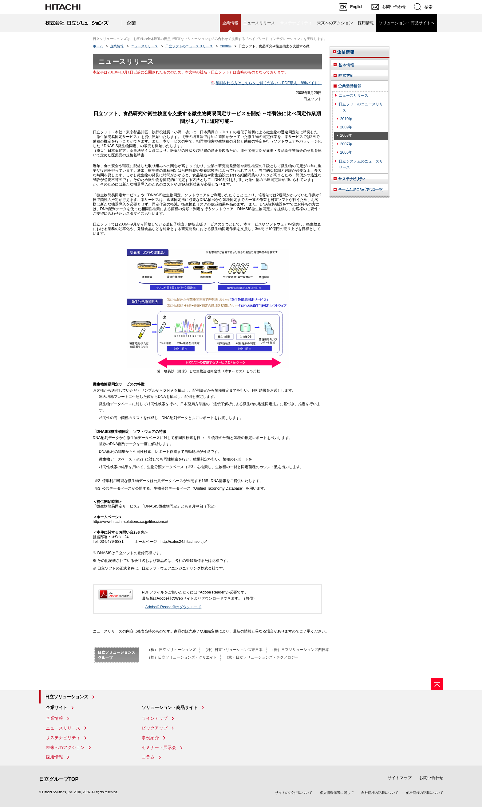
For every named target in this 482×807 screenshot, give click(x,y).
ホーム (98, 46)
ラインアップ (155, 718)
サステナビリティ (63, 737)
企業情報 (117, 46)
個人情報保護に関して (337, 792)
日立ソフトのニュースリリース (189, 46)
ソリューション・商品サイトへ (407, 23)
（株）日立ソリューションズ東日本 (233, 650)
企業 (131, 22)
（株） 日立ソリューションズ (171, 650)
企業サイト (56, 707)
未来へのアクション (335, 23)
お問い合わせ (431, 777)
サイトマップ (400, 777)
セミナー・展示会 (159, 747)
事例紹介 (150, 737)
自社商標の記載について (379, 792)
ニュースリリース (259, 23)
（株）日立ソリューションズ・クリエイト (182, 657)
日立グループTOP (59, 779)
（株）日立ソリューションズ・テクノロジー (261, 657)
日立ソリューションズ (66, 696)
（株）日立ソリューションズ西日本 (299, 650)
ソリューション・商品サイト (170, 707)
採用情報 (366, 23)
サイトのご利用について (293, 792)
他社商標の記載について (424, 792)
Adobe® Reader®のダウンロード (173, 607)
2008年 (225, 46)
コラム (148, 756)
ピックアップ (155, 728)
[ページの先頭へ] (437, 684)
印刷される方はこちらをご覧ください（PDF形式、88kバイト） (268, 83)
